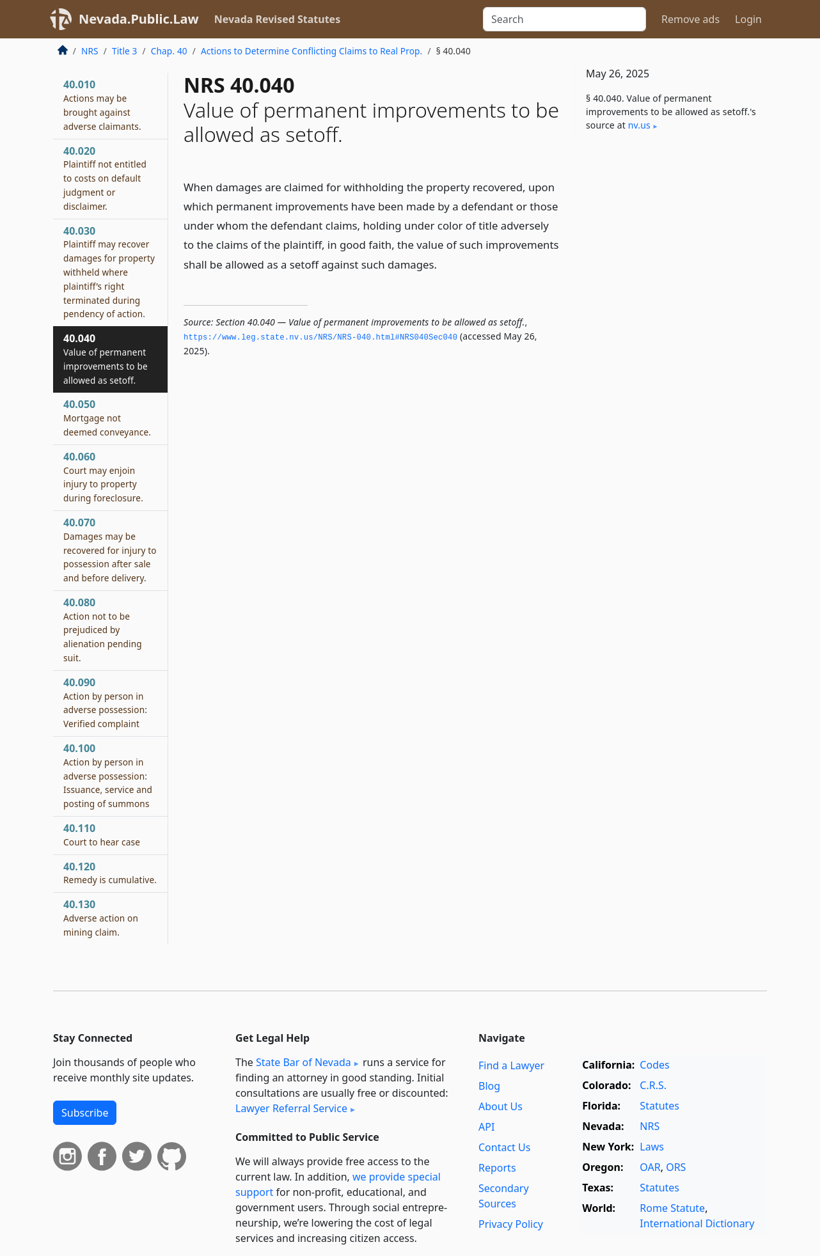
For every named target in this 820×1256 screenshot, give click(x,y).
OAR (650, 1167)
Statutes (659, 1106)
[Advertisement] (671, 354)
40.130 (100, 917)
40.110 (101, 834)
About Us (500, 1106)
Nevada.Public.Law (139, 18)
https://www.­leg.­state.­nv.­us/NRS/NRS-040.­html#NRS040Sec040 (320, 337)
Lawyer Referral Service (291, 1108)
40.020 (104, 178)
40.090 (105, 702)
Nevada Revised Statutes (277, 19)
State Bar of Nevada (303, 1062)
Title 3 (125, 51)
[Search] (564, 19)
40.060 (103, 477)
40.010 (102, 104)
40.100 (107, 775)
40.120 (110, 873)
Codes (654, 1065)
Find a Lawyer (511, 1065)
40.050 (107, 417)
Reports (497, 1168)
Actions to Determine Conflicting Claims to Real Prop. (311, 51)
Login (748, 19)
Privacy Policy (510, 1224)
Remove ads (690, 19)
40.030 (109, 272)
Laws (652, 1147)
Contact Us (504, 1147)
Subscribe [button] (84, 1113)
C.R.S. (653, 1085)
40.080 (102, 629)
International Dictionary (697, 1223)
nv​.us (639, 125)
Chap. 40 (169, 51)
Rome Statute (672, 1208)
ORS (676, 1167)
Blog (489, 1086)
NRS (90, 51)
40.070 (110, 549)
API (486, 1127)
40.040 (105, 358)
